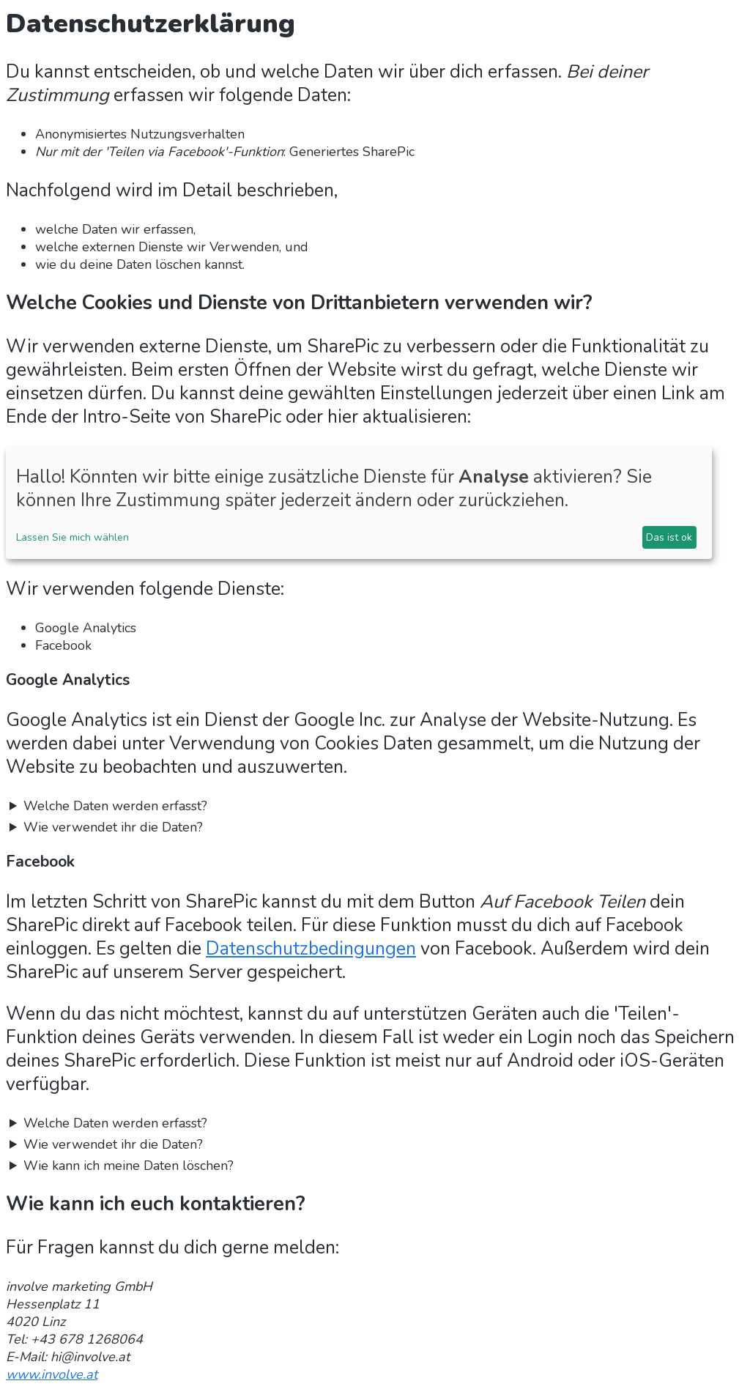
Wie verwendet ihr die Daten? (113, 827)
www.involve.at (51, 1374)
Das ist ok (669, 537)
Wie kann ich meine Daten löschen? (128, 1165)
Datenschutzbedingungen (311, 948)
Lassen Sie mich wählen (72, 537)
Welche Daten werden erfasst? (115, 806)
